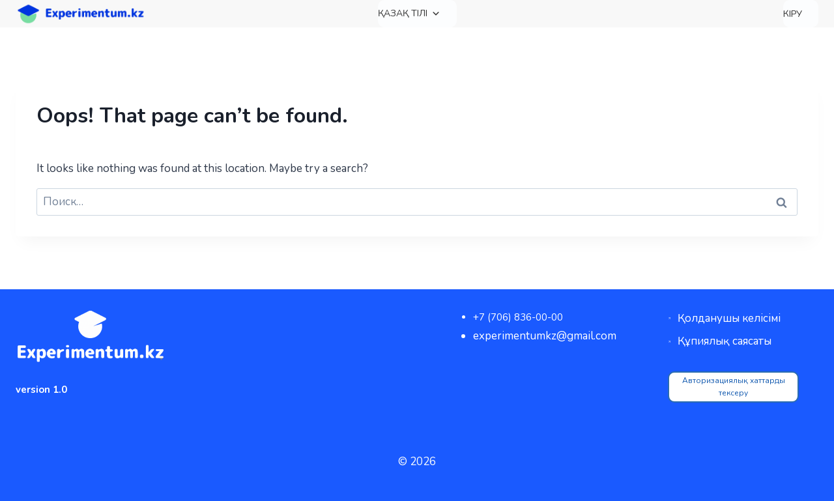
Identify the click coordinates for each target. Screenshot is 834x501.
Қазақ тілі (409, 13)
